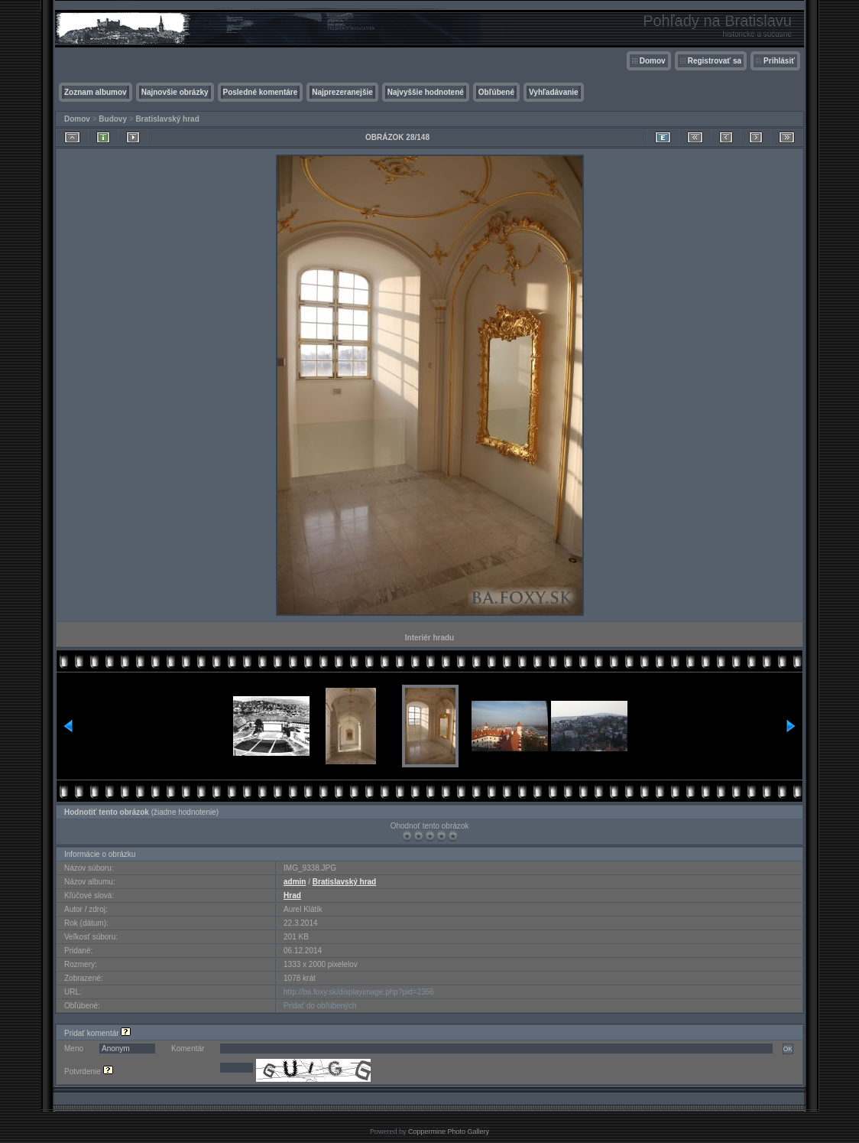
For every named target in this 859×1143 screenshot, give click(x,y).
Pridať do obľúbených (320, 1005)
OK (788, 1049)
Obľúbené (496, 92)
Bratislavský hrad (167, 119)
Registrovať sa (714, 61)
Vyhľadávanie (554, 92)
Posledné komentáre (260, 92)
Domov (653, 61)
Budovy (113, 119)
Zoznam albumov (95, 92)
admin (295, 882)
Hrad (292, 895)
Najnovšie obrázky (175, 92)
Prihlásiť (779, 61)
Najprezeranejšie (342, 92)
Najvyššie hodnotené (425, 92)
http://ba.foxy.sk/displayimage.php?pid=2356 (359, 992)
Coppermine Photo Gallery (448, 1131)
